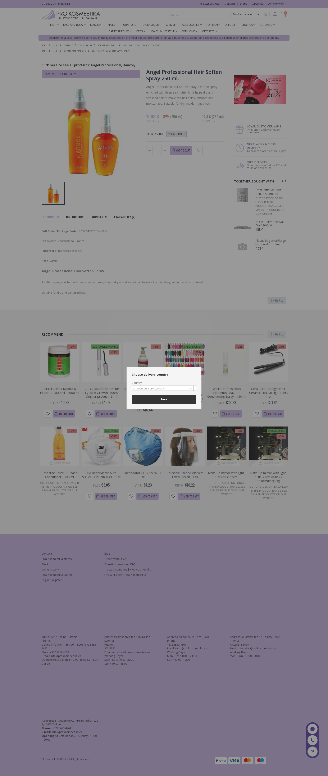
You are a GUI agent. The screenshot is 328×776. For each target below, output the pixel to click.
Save (164, 399)
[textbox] (163, 389)
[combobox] (164, 388)
